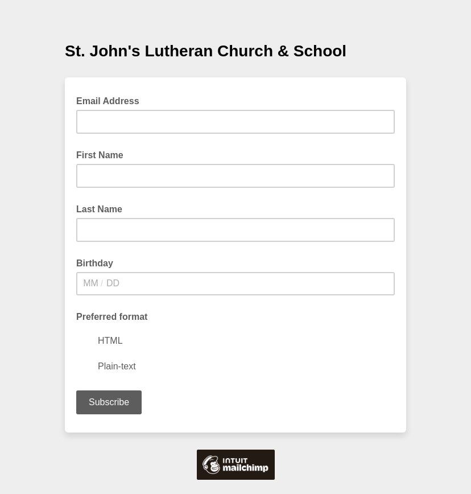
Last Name (99, 209)
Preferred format (111, 317)
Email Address (111, 100)
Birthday (94, 263)
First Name (99, 155)
